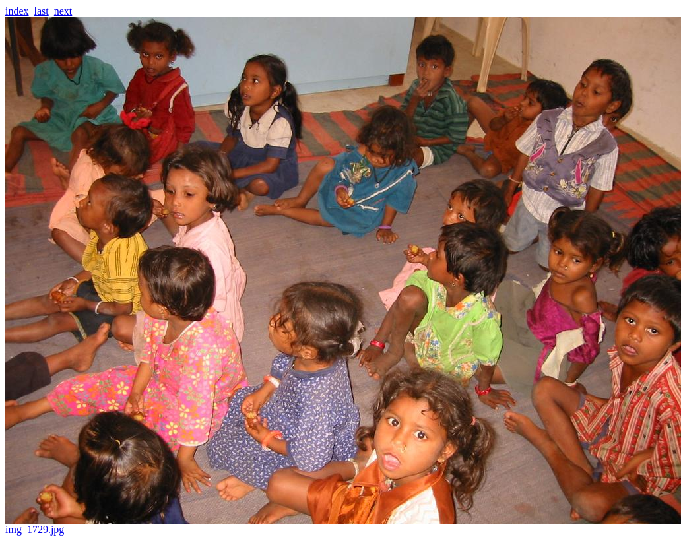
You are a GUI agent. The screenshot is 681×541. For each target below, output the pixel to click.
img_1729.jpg (343, 525)
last (41, 10)
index (17, 10)
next (63, 10)
